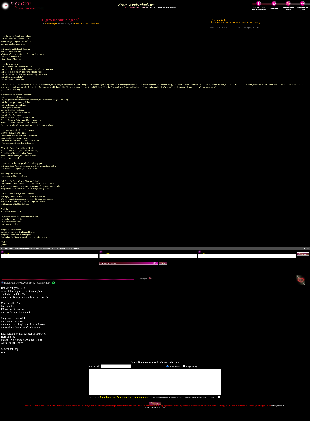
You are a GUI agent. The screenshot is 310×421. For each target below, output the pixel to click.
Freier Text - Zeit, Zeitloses (86, 23)
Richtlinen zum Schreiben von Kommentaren (124, 402)
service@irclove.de (277, 411)
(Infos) (306, 248)
